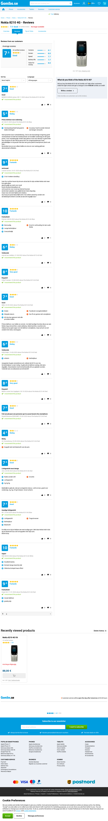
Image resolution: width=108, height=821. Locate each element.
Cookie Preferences (52, 794)
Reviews (30, 18)
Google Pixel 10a (5, 752)
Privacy (37, 794)
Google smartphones (35, 752)
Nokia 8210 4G (22, 18)
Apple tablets (60, 744)
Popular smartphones (10, 742)
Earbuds (87, 750)
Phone (11, 9)
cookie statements (30, 811)
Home (2, 18)
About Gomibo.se (29, 794)
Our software (60, 764)
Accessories (21, 9)
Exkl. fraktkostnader (14, 680)
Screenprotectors (90, 746)
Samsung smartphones (35, 746)
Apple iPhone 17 (5, 744)
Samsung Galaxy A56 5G (8, 750)
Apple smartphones (34, 744)
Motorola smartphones (35, 750)
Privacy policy (61, 765)
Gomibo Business (34, 762)
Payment (3, 762)
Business (41, 9)
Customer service (54, 9)
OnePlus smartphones (35, 748)
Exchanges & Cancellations (8, 769)
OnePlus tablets (61, 752)
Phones (32, 742)
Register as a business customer (38, 764)
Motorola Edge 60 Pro (7, 753)
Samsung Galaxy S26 (7, 748)
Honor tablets (61, 750)
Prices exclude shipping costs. (73, 789)
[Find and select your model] (51, 3)
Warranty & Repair (6, 771)
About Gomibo (61, 762)
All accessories (89, 755)
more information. (73, 791)
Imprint (43, 794)
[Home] (3, 9)
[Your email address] (43, 727)
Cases (86, 744)
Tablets (31, 9)
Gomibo (60, 759)
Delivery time (4, 765)
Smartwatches (89, 753)
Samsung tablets (62, 746)
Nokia (14, 18)
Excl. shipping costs (84, 71)
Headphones (88, 752)
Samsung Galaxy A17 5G (8, 755)
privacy (18, 811)
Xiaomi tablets (61, 748)
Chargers (87, 748)
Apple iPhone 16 (5, 746)
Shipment (3, 767)
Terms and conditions (66, 794)
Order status (4, 764)
